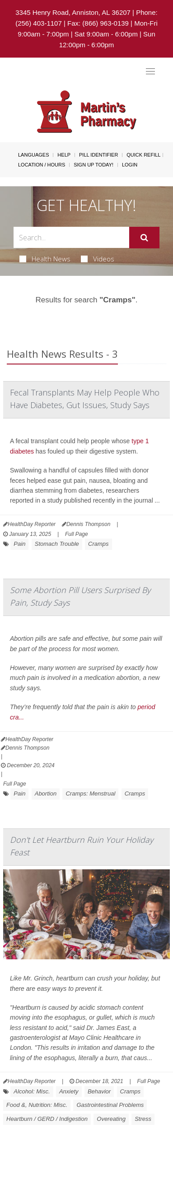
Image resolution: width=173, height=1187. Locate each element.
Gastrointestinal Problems (110, 1105)
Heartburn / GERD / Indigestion (47, 1118)
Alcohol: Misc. (32, 1091)
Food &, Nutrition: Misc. (36, 1105)
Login (129, 164)
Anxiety (69, 1091)
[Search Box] (71, 237)
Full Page (76, 534)
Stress (143, 1118)
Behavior (99, 1091)
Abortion (45, 793)
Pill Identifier (98, 154)
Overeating (111, 1118)
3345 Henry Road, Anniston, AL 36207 (73, 12)
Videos (97, 258)
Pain (19, 543)
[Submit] (144, 237)
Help (63, 154)
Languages (33, 154)
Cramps (98, 543)
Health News (44, 258)
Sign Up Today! (93, 164)
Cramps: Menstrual (90, 793)
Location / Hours (41, 164)
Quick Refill (143, 154)
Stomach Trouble (57, 543)
